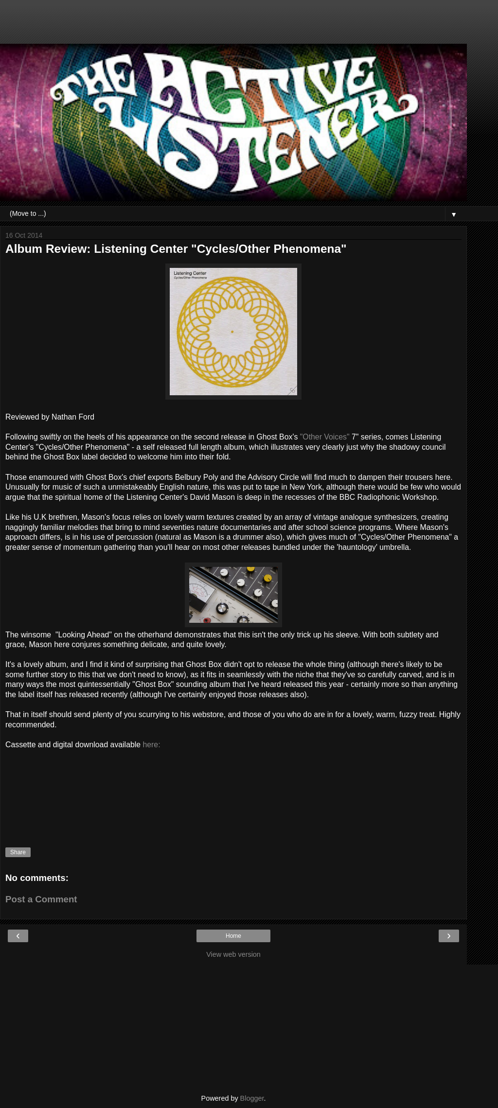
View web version (233, 954)
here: (151, 744)
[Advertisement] (233, 27)
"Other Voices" (325, 437)
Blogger (252, 1098)
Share (18, 852)
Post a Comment (41, 899)
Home (233, 935)
